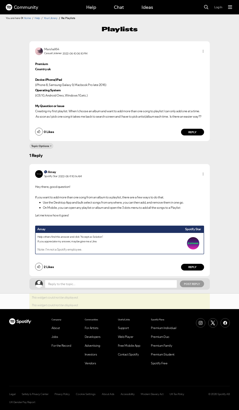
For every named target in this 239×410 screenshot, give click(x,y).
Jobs (54, 337)
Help (91, 7)
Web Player (125, 337)
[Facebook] (225, 323)
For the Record (61, 345)
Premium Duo (160, 337)
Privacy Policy (62, 394)
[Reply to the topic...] (111, 284)
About (55, 328)
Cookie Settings (86, 394)
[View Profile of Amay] (52, 172)
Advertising (92, 345)
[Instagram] (200, 323)
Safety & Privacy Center (35, 394)
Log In (218, 7)
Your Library (51, 18)
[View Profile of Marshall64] (51, 49)
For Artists (91, 328)
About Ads (108, 394)
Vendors (90, 363)
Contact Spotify (128, 354)
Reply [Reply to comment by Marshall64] (192, 132)
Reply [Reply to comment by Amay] (192, 267)
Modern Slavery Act (152, 394)
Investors (91, 354)
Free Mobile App (129, 345)
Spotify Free (159, 363)
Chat (119, 7)
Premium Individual (163, 328)
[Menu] (230, 7)
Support (123, 328)
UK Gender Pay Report (22, 402)
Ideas (147, 7)
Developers (93, 337)
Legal (12, 394)
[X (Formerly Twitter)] (212, 323)
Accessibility (128, 394)
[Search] (206, 7)
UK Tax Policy (177, 394)
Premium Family (161, 345)
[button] (203, 51)
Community (22, 7)
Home (27, 18)
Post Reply (192, 284)
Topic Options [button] (40, 146)
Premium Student (162, 354)
